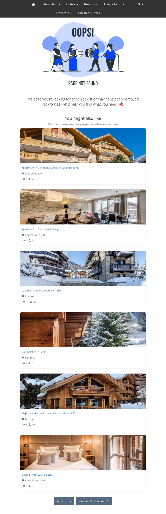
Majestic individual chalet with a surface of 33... (50, 413)
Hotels (72, 4)
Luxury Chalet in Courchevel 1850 (41, 290)
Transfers (64, 13)
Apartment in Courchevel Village (40, 229)
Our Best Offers (89, 13)
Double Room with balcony (37, 474)
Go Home (63, 501)
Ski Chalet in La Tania (34, 352)
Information (51, 4)
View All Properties (93, 501)
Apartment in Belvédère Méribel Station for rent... (51, 167)
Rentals (91, 4)
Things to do (114, 4)
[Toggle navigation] (140, 4)
